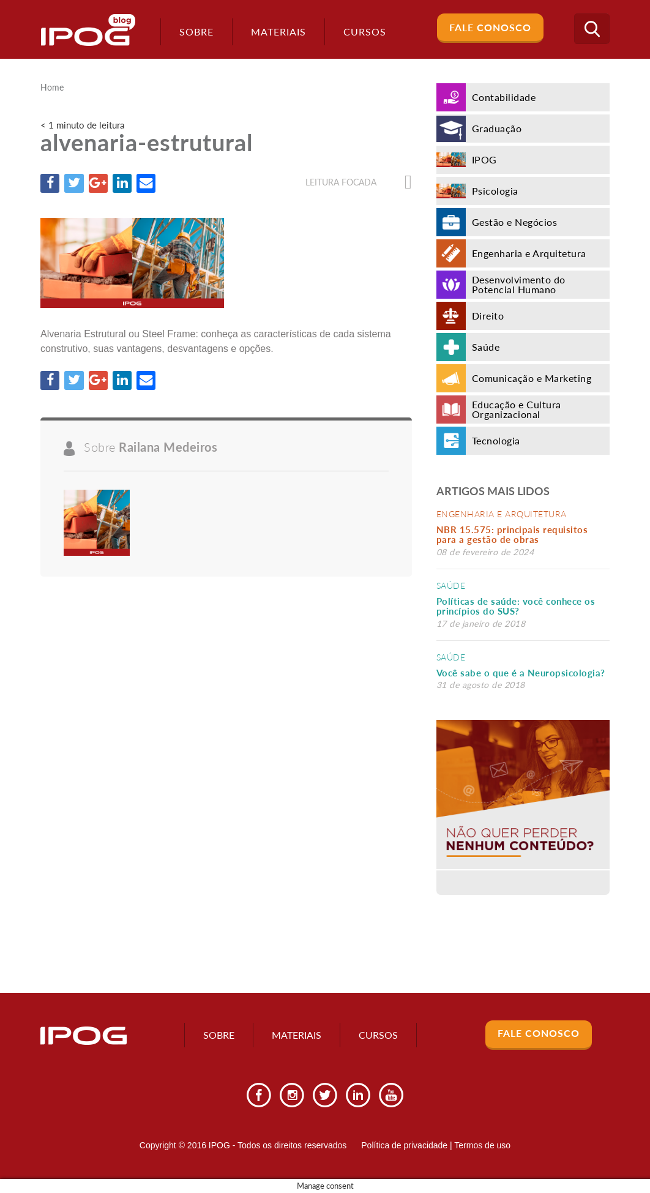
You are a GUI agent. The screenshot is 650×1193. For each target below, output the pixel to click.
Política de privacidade (404, 1145)
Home (52, 87)
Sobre (195, 31)
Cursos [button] (363, 31)
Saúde (451, 585)
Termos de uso (482, 1145)
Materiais (277, 31)
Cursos (378, 1035)
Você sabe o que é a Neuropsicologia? (520, 672)
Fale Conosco (490, 27)
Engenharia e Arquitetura (501, 514)
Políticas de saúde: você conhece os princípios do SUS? (516, 606)
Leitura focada (358, 182)
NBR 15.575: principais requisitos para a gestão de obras (512, 534)
